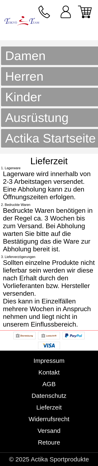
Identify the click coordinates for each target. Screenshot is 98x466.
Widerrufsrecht (49, 419)
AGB (49, 384)
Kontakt (49, 372)
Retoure (49, 442)
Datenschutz (49, 395)
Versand (48, 430)
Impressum (48, 360)
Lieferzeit (49, 407)
